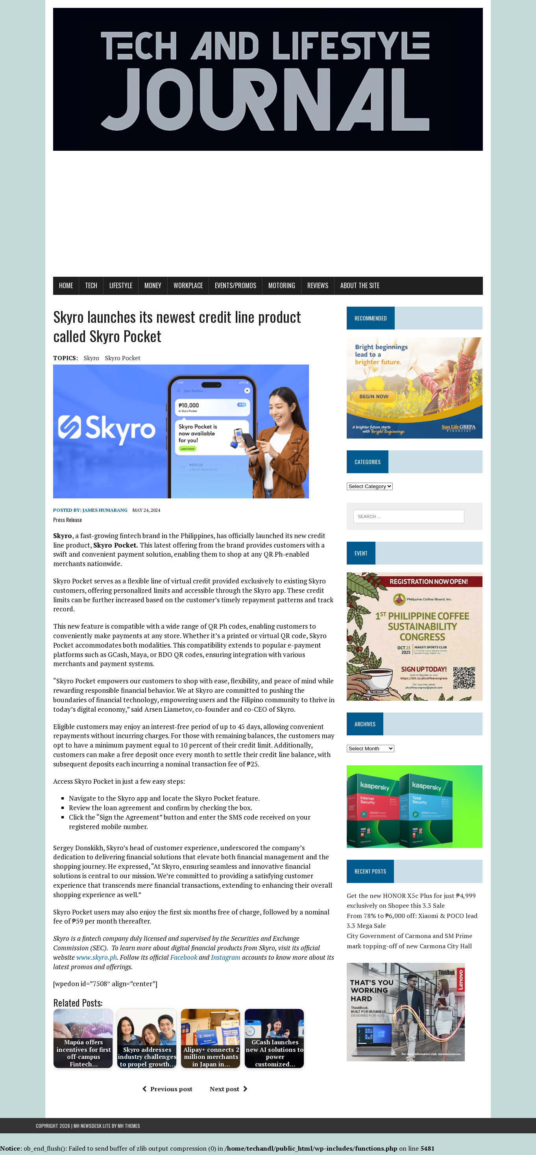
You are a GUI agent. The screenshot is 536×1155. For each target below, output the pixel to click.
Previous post (161, 1053)
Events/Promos (218, 297)
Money (135, 297)
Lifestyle (103, 297)
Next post (222, 1053)
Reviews (300, 297)
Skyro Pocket (105, 370)
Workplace (170, 297)
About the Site (342, 297)
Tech (74, 297)
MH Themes (129, 1127)
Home (48, 297)
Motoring (264, 297)
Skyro (74, 370)
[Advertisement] (268, 229)
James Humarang (87, 522)
